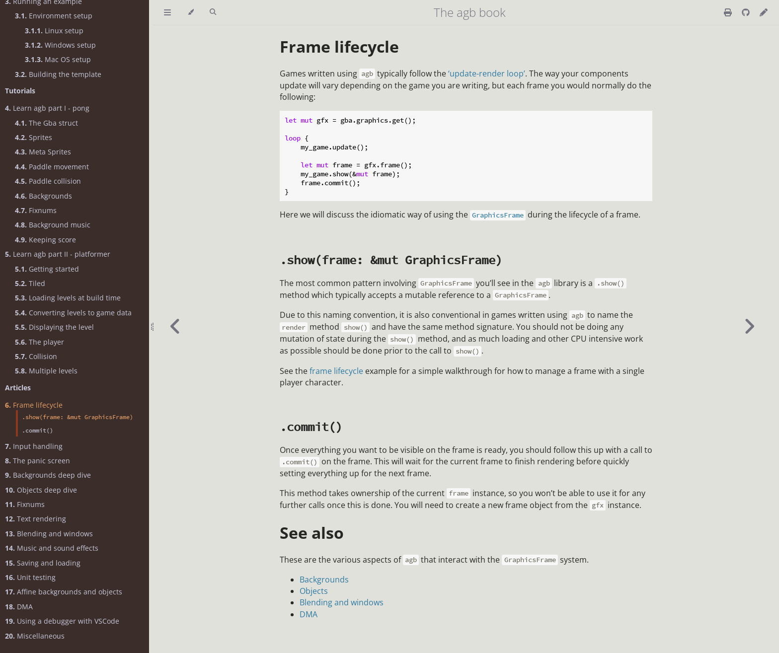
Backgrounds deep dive (48, 475)
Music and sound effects (51, 548)
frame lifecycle (336, 370)
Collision (36, 356)
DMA (19, 606)
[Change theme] (190, 12)
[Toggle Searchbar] (213, 12)
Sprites (33, 137)
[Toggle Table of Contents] (167, 12)
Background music (52, 224)
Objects (314, 590)
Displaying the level (54, 327)
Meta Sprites (43, 151)
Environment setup (53, 15)
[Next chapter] (749, 326)
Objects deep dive (41, 490)
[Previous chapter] (175, 326)
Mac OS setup (58, 59)
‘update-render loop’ (486, 73)
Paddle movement (52, 166)
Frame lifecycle (34, 405)
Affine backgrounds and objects (63, 591)
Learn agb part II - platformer (57, 254)
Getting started (47, 269)
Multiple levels (46, 370)
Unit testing (30, 577)
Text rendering (35, 518)
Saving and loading (42, 563)
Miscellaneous (35, 636)
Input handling (34, 446)
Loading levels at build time (68, 297)
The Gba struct (46, 123)
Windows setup (60, 45)
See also (312, 532)
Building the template (58, 74)
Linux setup (54, 30)
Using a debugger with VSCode (62, 621)
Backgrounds (43, 196)
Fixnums (36, 210)
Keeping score (45, 239)
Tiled (30, 283)
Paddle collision (48, 181)
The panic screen (37, 460)
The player (39, 342)
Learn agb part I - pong (47, 108)
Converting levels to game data (73, 312)
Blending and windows (49, 533)
